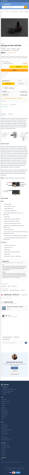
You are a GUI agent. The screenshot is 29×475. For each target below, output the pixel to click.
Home (2, 11)
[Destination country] (22, 81)
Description (3, 114)
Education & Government (6, 430)
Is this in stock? (16, 337)
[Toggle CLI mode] (27, 473)
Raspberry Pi (3, 403)
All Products (4, 48)
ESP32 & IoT (3, 409)
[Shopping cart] (26, 4)
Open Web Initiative (5, 445)
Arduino (3, 405)
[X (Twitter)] (1, 459)
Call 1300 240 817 (4, 426)
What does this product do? (7, 337)
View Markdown (13, 104)
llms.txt (2, 452)
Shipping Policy (4, 437)
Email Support (4, 428)
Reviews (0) (10, 114)
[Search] (13, 7)
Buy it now (14, 70)
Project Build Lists (4, 411)
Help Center (3, 424)
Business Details (4, 433)
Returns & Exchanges (5, 439)
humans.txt (3, 454)
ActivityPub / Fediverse (5, 447)
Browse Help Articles (14, 374)
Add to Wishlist (5, 73)
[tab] (8, 83)
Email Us (14, 368)
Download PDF (24, 294)
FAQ (2, 435)
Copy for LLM (5, 104)
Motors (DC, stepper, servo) (6, 50)
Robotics (21, 11)
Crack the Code (4, 414)
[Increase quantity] (7, 66)
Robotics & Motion (14, 11)
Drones (8, 48)
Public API (3, 451)
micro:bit (3, 407)
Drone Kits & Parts (15, 50)
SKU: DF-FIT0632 (4, 47)
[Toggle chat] (26, 316)
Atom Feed (3, 449)
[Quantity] (4, 66)
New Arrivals (13, 48)
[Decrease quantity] (2, 66)
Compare (3, 75)
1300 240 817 (14, 371)
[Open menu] (1, 4)
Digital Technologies (5, 401)
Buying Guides (4, 413)
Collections (7, 11)
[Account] (24, 4)
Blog (2, 418)
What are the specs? (6, 339)
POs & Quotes (4, 432)
